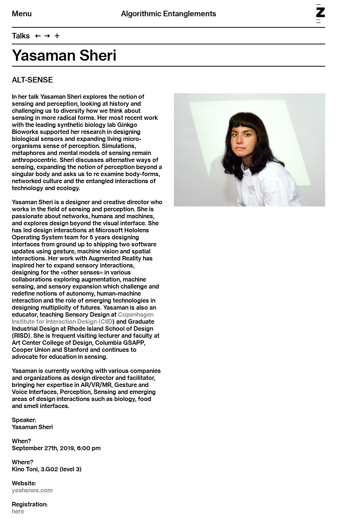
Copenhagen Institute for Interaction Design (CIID (83, 318)
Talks (21, 35)
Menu (22, 13)
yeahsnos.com (32, 490)
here (18, 511)
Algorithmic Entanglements (168, 13)
